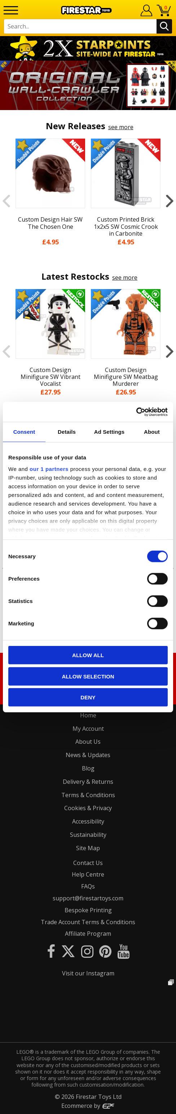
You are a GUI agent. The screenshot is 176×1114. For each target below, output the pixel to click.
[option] (88, 85)
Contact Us (88, 863)
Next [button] (169, 201)
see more (120, 127)
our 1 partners (49, 469)
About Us (88, 742)
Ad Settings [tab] (109, 432)
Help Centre (88, 874)
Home (88, 715)
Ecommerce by (88, 1106)
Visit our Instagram (88, 973)
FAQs (88, 886)
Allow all (88, 655)
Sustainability (88, 835)
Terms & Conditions (88, 795)
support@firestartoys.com (88, 898)
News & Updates (88, 755)
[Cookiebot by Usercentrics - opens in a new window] (136, 411)
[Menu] (11, 10)
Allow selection (88, 676)
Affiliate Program (88, 934)
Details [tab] (67, 432)
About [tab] (152, 432)
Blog (88, 768)
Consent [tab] (24, 432)
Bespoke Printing (88, 910)
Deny (88, 697)
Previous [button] (6, 201)
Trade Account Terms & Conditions (88, 922)
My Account (88, 729)
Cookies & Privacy (88, 808)
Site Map (88, 848)
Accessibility (88, 821)
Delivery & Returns (88, 782)
